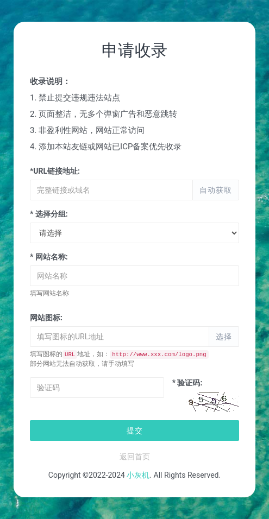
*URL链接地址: (55, 171)
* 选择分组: (49, 214)
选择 (224, 336)
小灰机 (138, 475)
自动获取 (215, 190)
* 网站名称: (49, 256)
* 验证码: (187, 382)
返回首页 (135, 456)
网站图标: (46, 317)
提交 (135, 430)
